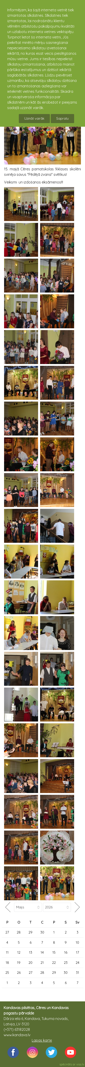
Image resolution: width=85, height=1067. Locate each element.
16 (65, 952)
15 (54, 952)
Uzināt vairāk (34, 118)
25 (7, 972)
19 (18, 962)
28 (19, 932)
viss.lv (80, 1064)
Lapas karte (42, 1040)
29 (30, 932)
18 (7, 962)
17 (77, 952)
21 (42, 962)
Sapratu (62, 118)
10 (77, 942)
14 (42, 952)
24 (77, 962)
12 (18, 952)
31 (77, 972)
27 (7, 932)
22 (54, 962)
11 (7, 952)
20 (30, 962)
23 (66, 962)
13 (30, 952)
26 (19, 972)
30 (42, 932)
